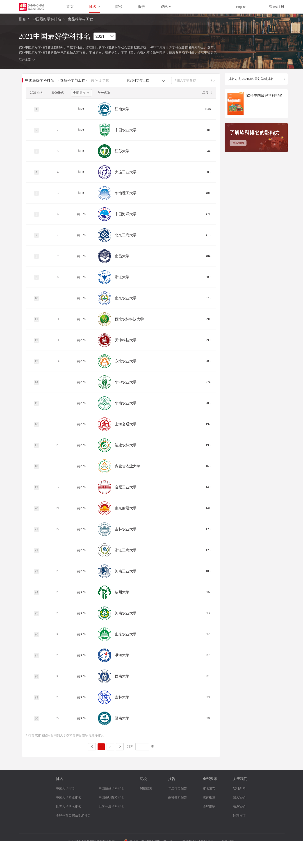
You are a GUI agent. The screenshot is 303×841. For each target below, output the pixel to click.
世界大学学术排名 (68, 806)
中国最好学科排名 (46, 19)
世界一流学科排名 (111, 806)
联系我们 (239, 806)
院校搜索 (146, 788)
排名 (94, 7)
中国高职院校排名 (111, 797)
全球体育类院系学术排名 (73, 815)
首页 (70, 7)
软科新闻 (239, 788)
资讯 (165, 7)
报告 (141, 7)
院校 (119, 7)
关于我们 (240, 779)
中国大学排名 (65, 788)
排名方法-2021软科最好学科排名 (250, 79)
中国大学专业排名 (68, 797)
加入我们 (239, 797)
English (241, 7)
